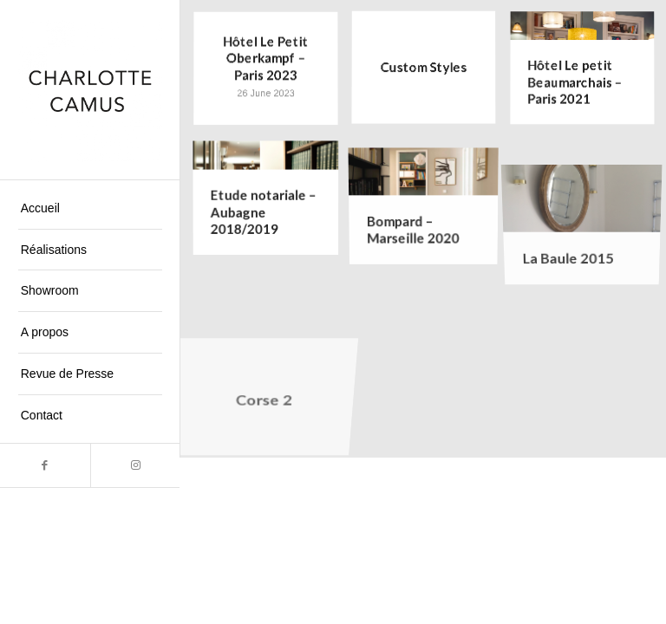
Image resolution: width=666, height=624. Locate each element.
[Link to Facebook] (45, 465)
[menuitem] (90, 209)
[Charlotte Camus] (90, 90)
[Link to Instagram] (135, 465)
